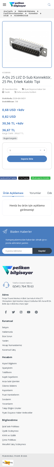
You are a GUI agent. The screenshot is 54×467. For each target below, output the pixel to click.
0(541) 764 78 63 (23, 286)
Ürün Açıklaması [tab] (13, 193)
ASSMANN (6, 72)
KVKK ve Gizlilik (9, 435)
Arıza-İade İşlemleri (10, 381)
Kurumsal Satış (9, 349)
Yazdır (6, 92)
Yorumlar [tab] (35, 193)
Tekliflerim (7, 372)
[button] (49, 4)
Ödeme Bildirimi (9, 385)
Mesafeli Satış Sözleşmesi (14, 444)
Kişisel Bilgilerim (9, 363)
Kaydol (41, 251)
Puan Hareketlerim (10, 394)
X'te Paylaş (23, 178)
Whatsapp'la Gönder (41, 178)
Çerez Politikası (9, 439)
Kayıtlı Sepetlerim (10, 377)
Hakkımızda (7, 331)
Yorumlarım (7, 403)
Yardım (5, 340)
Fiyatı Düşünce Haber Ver (34, 89)
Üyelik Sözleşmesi (10, 431)
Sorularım (6, 399)
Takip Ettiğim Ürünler (11, 408)
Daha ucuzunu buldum (25, 92)
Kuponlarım (7, 390)
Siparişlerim (7, 368)
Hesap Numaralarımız (12, 345)
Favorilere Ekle (9, 89)
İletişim (5, 327)
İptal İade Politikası (10, 426)
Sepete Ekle (27, 158)
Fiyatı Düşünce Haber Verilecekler (17, 412)
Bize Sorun (7, 336)
